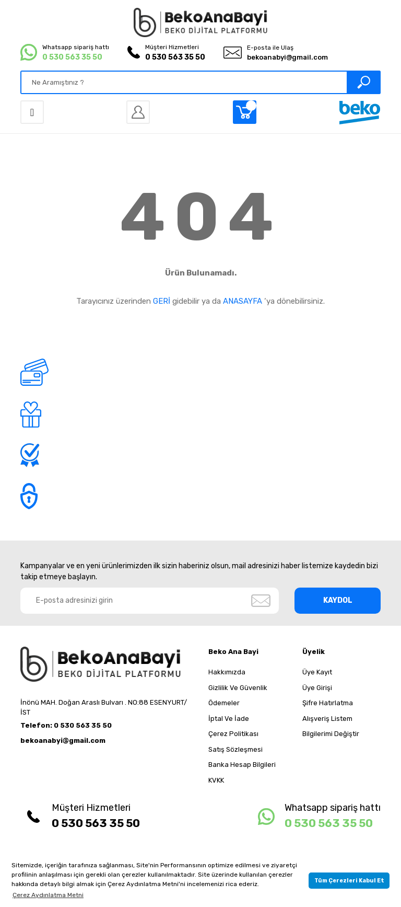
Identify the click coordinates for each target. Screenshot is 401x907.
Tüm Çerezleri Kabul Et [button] (349, 880)
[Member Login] (138, 112)
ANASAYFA (242, 301)
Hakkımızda (226, 672)
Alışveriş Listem (327, 718)
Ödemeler (224, 703)
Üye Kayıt (317, 672)
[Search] (200, 82)
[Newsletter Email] (149, 601)
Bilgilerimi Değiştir (330, 734)
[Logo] (200, 22)
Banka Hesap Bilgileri (242, 764)
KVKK (216, 780)
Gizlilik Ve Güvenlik (237, 688)
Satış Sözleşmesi (235, 749)
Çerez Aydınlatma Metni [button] (48, 895)
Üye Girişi (317, 688)
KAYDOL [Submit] (337, 600)
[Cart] (244, 112)
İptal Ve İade (228, 718)
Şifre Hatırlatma (327, 703)
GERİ (161, 301)
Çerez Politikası (233, 734)
